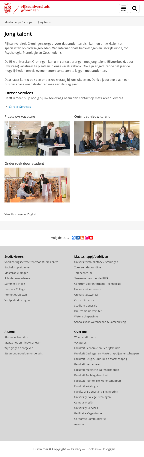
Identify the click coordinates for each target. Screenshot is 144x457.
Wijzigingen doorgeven (18, 348)
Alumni (9, 332)
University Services (86, 408)
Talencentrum (83, 273)
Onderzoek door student (24, 163)
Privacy (76, 449)
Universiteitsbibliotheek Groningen (96, 262)
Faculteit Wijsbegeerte (88, 386)
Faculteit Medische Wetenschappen (96, 370)
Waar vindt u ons (85, 337)
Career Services (20, 107)
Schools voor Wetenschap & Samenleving (100, 322)
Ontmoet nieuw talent (92, 116)
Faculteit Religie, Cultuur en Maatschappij (100, 359)
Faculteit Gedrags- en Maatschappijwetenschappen (106, 353)
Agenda (79, 424)
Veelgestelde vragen (17, 300)
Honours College (14, 289)
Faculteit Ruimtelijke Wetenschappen (97, 380)
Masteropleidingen (16, 273)
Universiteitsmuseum (87, 289)
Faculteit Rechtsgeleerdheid (91, 375)
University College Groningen (92, 397)
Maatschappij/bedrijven (19, 22)
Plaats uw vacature (19, 116)
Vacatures (80, 342)
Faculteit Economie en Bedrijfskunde (97, 348)
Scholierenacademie (17, 278)
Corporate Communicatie (90, 419)
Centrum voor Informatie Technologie (97, 284)
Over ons (80, 332)
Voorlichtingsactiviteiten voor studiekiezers (31, 262)
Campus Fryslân (84, 402)
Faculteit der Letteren (87, 364)
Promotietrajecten (15, 294)
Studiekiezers (14, 256)
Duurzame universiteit (88, 311)
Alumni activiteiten (16, 337)
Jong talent (45, 22)
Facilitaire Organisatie (88, 413)
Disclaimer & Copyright (49, 449)
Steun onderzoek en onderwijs (23, 353)
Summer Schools (15, 284)
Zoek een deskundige (87, 267)
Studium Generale (85, 305)
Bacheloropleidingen (17, 267)
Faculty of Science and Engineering (96, 391)
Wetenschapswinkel (86, 316)
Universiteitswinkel (86, 294)
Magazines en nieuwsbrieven (22, 342)
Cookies (92, 449)
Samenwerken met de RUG (91, 278)
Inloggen (109, 449)
